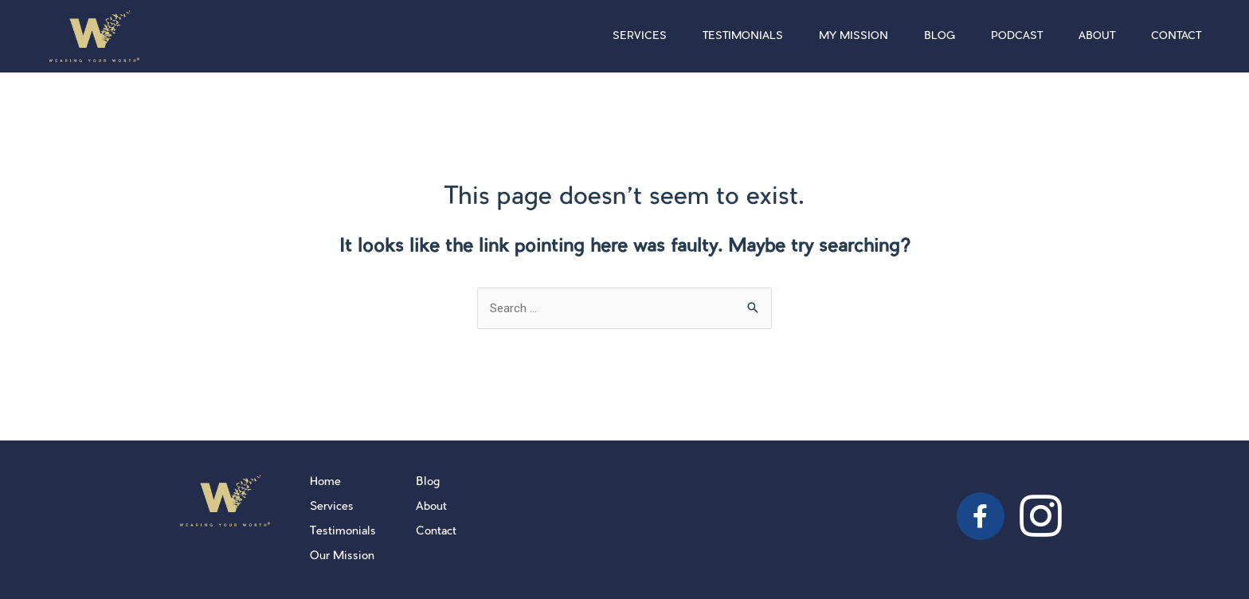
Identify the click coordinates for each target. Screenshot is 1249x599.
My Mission (853, 36)
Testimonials (743, 36)
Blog (939, 36)
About (1097, 36)
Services (640, 36)
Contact (1176, 36)
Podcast (1017, 36)
